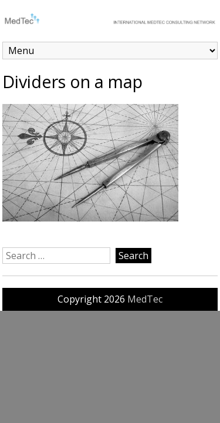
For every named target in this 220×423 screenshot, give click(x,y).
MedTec (145, 299)
